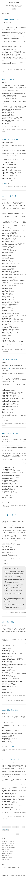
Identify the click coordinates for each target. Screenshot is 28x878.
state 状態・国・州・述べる (10, 196)
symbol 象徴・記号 (5, 855)
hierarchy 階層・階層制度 (7, 857)
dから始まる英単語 (9, 700)
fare (13, 746)
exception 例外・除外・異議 (7, 845)
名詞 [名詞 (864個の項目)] (12, 867)
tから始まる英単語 (9, 129)
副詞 (17, 423)
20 (3, 829)
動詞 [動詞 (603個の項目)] (8, 868)
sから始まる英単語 (9, 186)
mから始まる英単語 (10, 505)
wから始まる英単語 (10, 612)
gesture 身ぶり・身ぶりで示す (8, 851)
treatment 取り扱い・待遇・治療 (8, 841)
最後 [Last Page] (7, 829)
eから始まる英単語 (9, 69)
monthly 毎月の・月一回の (10, 433)
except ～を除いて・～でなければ (8, 847)
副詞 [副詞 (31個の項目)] (5, 867)
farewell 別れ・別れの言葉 (10, 710)
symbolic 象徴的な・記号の (10, 139)
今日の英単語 (14, 2)
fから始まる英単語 (9, 749)
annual (10, 368)
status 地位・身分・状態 (6, 859)
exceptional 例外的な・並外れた (11, 19)
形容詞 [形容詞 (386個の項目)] (16, 868)
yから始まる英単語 (9, 423)
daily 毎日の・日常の (8, 622)
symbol (5, 183)
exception (6, 66)
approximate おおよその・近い (11, 759)
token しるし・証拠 (8, 79)
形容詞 (17, 69)
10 (23, 827)
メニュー (14, 8)
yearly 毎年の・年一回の (9, 359)
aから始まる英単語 (9, 816)
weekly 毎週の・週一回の (9, 515)
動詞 (17, 349)
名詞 (17, 129)
